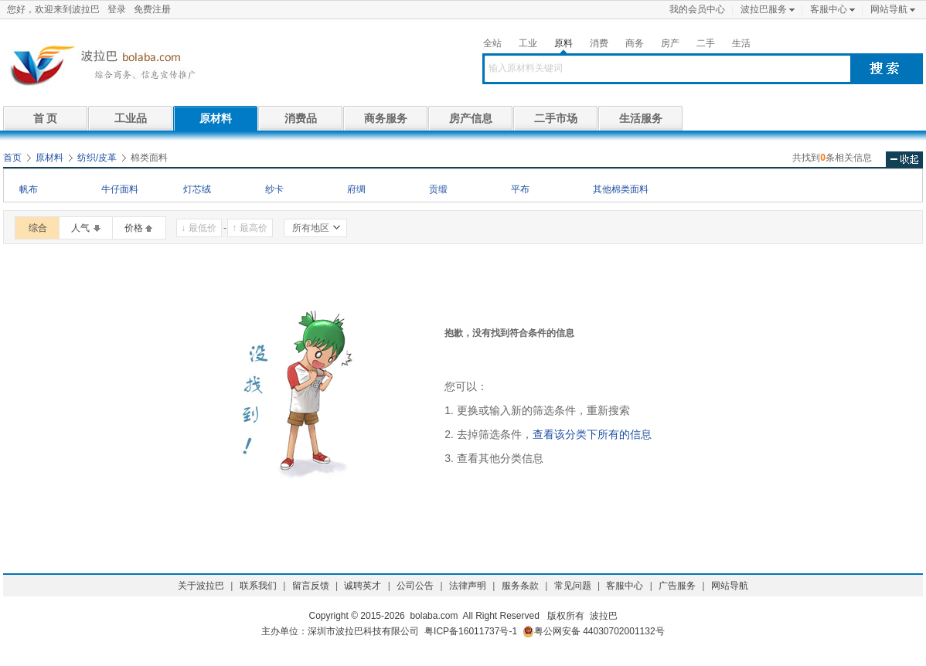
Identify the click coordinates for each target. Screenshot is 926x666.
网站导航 (888, 9)
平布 (520, 189)
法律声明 (467, 585)
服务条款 (520, 585)
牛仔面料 (119, 189)
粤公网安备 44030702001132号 (594, 631)
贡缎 (438, 189)
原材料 (215, 118)
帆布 (28, 189)
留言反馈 (310, 585)
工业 (528, 43)
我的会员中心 (697, 9)
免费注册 (152, 9)
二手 (705, 43)
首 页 (45, 118)
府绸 (356, 189)
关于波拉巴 (201, 585)
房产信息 (470, 118)
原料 (563, 43)
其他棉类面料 (621, 189)
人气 (80, 228)
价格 (133, 228)
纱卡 (274, 189)
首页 (12, 157)
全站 (492, 43)
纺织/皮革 (97, 157)
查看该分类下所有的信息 (592, 434)
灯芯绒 (197, 189)
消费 (599, 43)
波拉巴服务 (763, 9)
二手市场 (555, 118)
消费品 (300, 118)
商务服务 (385, 118)
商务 (634, 43)
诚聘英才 (362, 585)
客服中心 (828, 9)
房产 (670, 43)
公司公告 (415, 585)
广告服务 (677, 585)
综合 (38, 228)
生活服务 (640, 118)
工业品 (130, 118)
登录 (116, 9)
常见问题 (572, 585)
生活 (741, 43)
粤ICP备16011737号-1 (470, 631)
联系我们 (258, 585)
